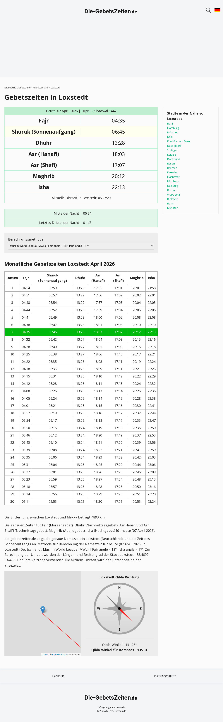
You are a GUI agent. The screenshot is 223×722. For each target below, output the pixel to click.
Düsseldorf (174, 145)
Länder (58, 676)
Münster (172, 208)
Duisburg (173, 185)
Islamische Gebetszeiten (18, 87)
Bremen (172, 168)
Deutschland (41, 87)
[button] (42, 610)
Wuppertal (173, 194)
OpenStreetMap (60, 654)
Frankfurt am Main (178, 141)
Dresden (172, 172)
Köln (170, 137)
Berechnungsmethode (25, 239)
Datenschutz (165, 676)
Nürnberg (173, 181)
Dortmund (173, 159)
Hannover (173, 177)
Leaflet (45, 654)
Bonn (170, 203)
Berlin (170, 123)
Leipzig (171, 154)
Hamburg (173, 128)
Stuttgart (173, 150)
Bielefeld (172, 199)
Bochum (172, 190)
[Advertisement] (111, 51)
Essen (171, 163)
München (172, 132)
